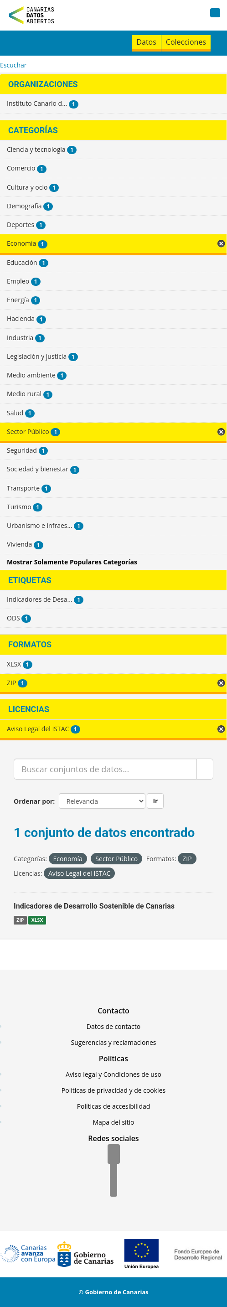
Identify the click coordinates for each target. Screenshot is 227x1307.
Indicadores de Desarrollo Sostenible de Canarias (94, 906)
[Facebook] (114, 1155)
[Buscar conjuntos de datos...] (105, 769)
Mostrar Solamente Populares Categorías (72, 562)
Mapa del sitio (113, 1122)
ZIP (20, 920)
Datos (146, 42)
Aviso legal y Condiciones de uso (113, 1074)
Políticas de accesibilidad (113, 1106)
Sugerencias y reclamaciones (113, 1042)
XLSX (37, 920)
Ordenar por (33, 801)
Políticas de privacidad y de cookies (113, 1090)
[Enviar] (204, 769)
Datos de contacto (113, 1026)
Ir (155, 800)
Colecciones (186, 42)
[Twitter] (113, 1171)
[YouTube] (113, 1188)
